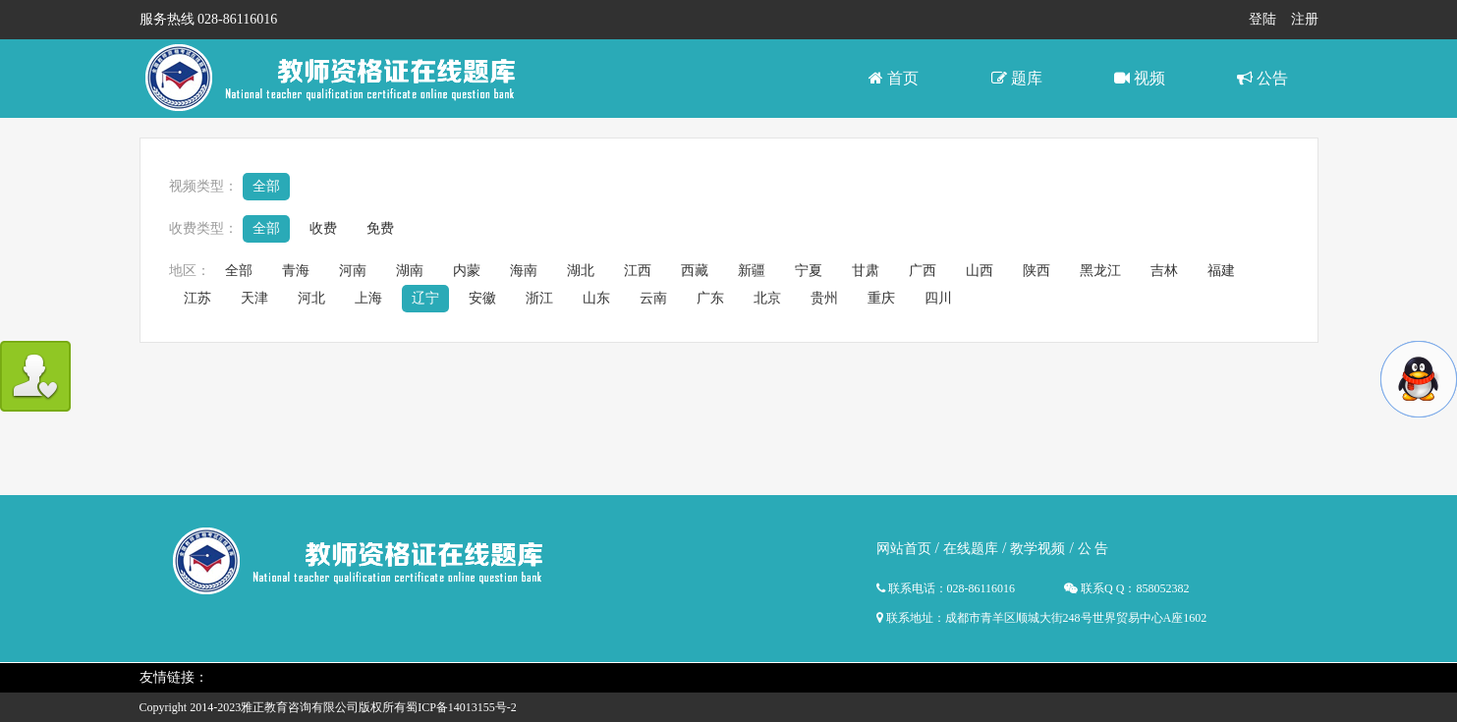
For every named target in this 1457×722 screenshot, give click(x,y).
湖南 (409, 270)
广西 (922, 270)
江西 (637, 270)
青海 (295, 270)
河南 (352, 270)
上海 (368, 298)
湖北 (580, 270)
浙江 (539, 298)
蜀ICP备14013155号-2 (461, 707)
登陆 (1262, 19)
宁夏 (808, 270)
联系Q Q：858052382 (1126, 588)
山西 (979, 270)
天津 (254, 298)
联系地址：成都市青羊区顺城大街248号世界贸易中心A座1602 (1041, 618)
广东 (710, 298)
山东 (596, 298)
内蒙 (466, 270)
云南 (653, 298)
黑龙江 (1100, 270)
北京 (767, 298)
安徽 (482, 298)
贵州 (824, 298)
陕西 (1036, 270)
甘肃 (865, 270)
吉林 (1164, 270)
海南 (523, 270)
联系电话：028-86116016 (946, 588)
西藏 (694, 270)
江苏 (197, 298)
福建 (1221, 270)
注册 (1304, 19)
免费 (380, 228)
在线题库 (970, 548)
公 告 (1093, 548)
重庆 (881, 298)
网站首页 (903, 548)
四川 (938, 298)
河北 (311, 298)
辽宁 (425, 298)
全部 (266, 186)
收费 (323, 228)
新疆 (751, 270)
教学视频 (1037, 548)
